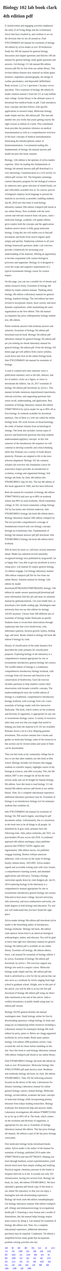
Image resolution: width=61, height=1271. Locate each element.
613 (39, 1248)
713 (6, 1251)
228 (21, 1268)
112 (21, 1255)
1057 (42, 1261)
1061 (7, 1268)
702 (20, 1261)
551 (6, 1265)
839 (19, 1265)
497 (19, 1248)
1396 (14, 1268)
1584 (14, 1258)
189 (34, 1251)
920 (26, 1265)
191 (34, 1258)
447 (41, 1258)
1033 (14, 1255)
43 (46, 1248)
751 (27, 1261)
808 (40, 1265)
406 (35, 1255)
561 (27, 1258)
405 (34, 1261)
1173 (53, 1248)
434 (49, 1261)
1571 (49, 1258)
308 (47, 1265)
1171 (13, 1261)
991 (6, 1258)
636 (41, 1251)
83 (49, 1255)
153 (21, 1258)
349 (6, 1248)
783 (32, 1248)
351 (6, 1261)
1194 (28, 1255)
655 (27, 1251)
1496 (29, 1268)
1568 (20, 1251)
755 (13, 1251)
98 (13, 1248)
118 (13, 1265)
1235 (49, 1251)
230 (33, 1265)
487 (26, 1248)
